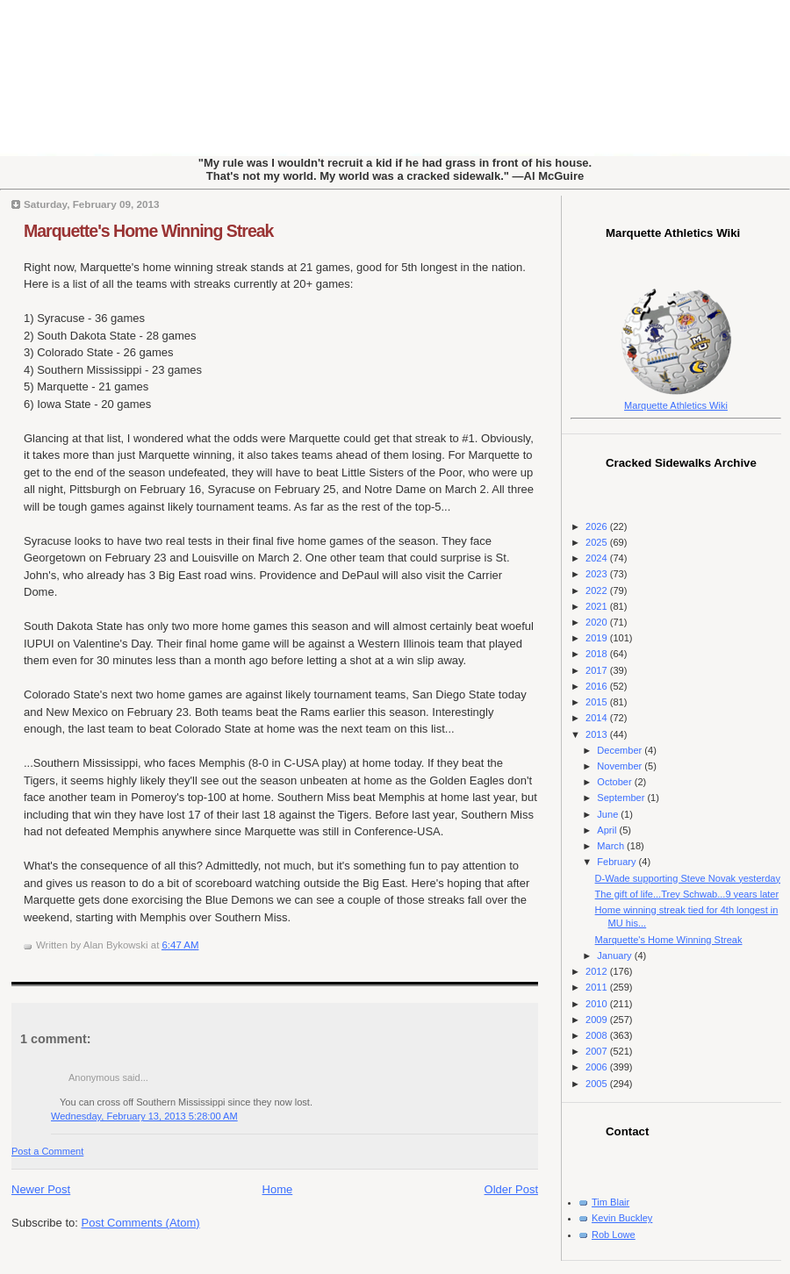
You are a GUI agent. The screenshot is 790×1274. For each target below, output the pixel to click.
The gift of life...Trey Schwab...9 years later (687, 894)
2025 (597, 542)
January (615, 955)
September (622, 797)
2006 (597, 1067)
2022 (597, 590)
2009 (597, 1019)
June (609, 814)
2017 (597, 670)
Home (277, 1189)
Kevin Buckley (622, 1218)
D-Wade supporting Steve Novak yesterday (687, 878)
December (620, 750)
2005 (597, 1083)
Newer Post (40, 1189)
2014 (597, 717)
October (615, 782)
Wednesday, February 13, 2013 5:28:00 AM (144, 1116)
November (620, 766)
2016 (597, 686)
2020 (597, 622)
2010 (597, 1003)
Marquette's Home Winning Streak (148, 230)
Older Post (511, 1189)
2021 (597, 606)
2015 (597, 702)
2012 (597, 971)
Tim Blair (610, 1202)
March (612, 846)
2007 (597, 1051)
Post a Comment (47, 1151)
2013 (597, 734)
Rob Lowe (614, 1234)
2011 (597, 987)
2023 (597, 574)
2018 (597, 653)
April (608, 830)
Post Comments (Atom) (141, 1222)
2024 (597, 558)
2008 (597, 1035)
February (617, 861)
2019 (597, 638)
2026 (597, 526)
